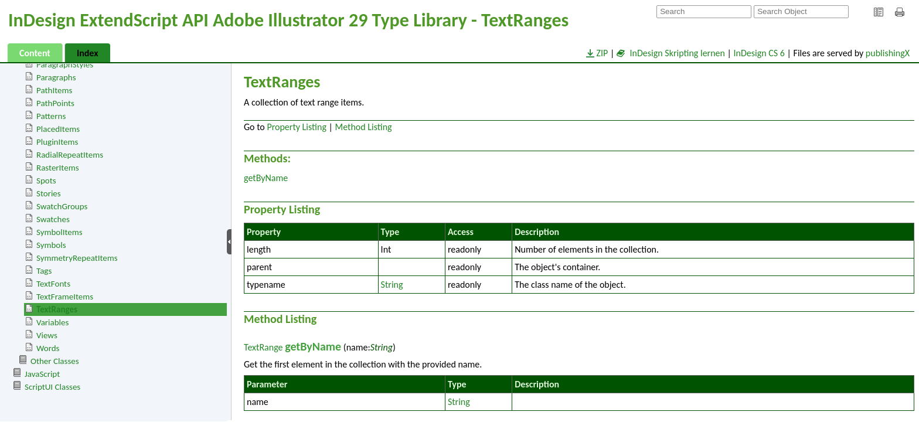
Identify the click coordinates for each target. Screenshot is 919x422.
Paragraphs (56, 77)
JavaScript (42, 374)
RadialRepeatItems (69, 154)
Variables (52, 322)
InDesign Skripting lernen (671, 53)
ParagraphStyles (64, 64)
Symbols (51, 245)
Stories (48, 193)
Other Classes (54, 361)
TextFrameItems (64, 296)
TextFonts (53, 283)
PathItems (54, 90)
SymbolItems (59, 232)
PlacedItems (58, 129)
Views (46, 335)
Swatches (53, 219)
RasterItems (57, 167)
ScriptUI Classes (52, 387)
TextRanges (56, 309)
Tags (44, 271)
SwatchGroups (61, 206)
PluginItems (57, 142)
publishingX (888, 53)
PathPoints (55, 103)
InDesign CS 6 (759, 53)
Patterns (51, 116)
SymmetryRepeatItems (77, 258)
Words (47, 348)
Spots (46, 180)
